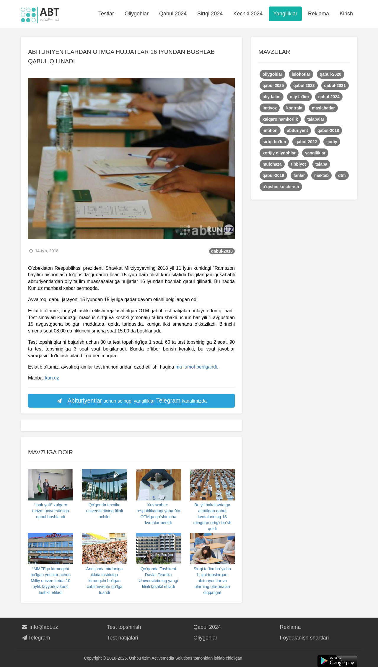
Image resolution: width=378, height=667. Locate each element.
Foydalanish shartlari (304, 638)
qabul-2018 (222, 251)
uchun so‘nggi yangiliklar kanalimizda (131, 400)
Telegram (35, 638)
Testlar (106, 14)
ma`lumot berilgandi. (196, 366)
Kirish (346, 14)
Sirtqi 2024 (210, 14)
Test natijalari (122, 638)
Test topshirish (124, 627)
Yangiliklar (285, 14)
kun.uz (52, 377)
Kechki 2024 (248, 14)
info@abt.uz (39, 627)
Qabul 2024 (173, 14)
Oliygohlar (137, 14)
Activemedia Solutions (171, 658)
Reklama (318, 14)
